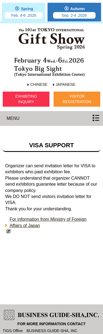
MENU (13, 118)
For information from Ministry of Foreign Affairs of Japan (48, 222)
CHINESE (38, 84)
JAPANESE (66, 84)
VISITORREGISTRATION (77, 99)
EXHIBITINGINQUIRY (26, 99)
